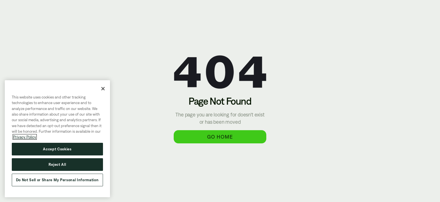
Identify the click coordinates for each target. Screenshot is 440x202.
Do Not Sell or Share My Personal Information (57, 180)
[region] (57, 138)
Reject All (57, 164)
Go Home (220, 137)
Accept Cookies (57, 149)
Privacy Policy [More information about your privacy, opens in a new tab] (24, 137)
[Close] (103, 88)
